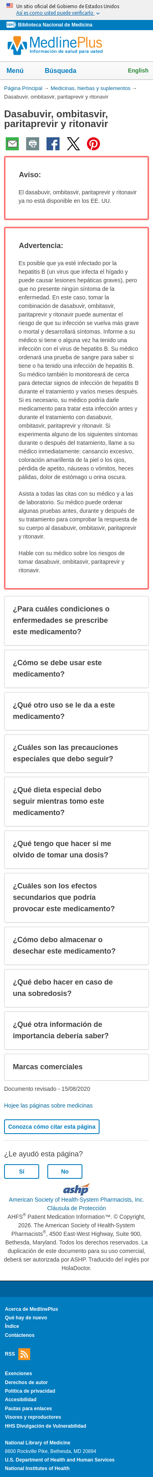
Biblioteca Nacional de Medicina (55, 25)
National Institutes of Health (37, 1468)
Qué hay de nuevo (26, 1318)
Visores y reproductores (33, 1417)
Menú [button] (20, 71)
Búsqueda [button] (66, 73)
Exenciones (18, 1373)
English (138, 70)
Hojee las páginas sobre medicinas (48, 1105)
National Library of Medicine (37, 1443)
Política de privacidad (30, 1391)
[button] (135, 175)
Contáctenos (20, 1335)
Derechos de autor (26, 1382)
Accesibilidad (20, 1399)
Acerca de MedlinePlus (31, 1309)
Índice (12, 1326)
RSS (17, 1354)
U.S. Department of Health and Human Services (60, 1460)
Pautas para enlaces (28, 1408)
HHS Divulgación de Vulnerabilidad (45, 1426)
